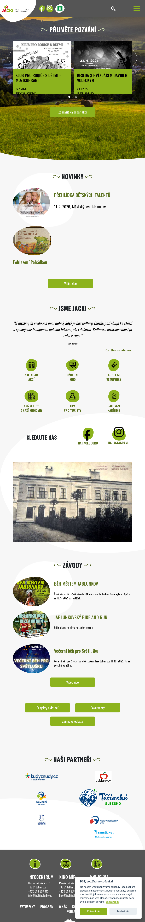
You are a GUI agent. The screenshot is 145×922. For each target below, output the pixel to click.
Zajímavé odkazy (72, 721)
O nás (63, 906)
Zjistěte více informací (118, 350)
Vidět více (70, 283)
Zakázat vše (123, 911)
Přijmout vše (93, 911)
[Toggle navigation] (136, 8)
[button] (69, 97)
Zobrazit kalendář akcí (72, 112)
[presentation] (10, 58)
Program (47, 906)
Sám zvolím (112, 901)
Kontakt (73, 911)
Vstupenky (27, 906)
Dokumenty (97, 707)
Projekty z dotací (47, 707)
